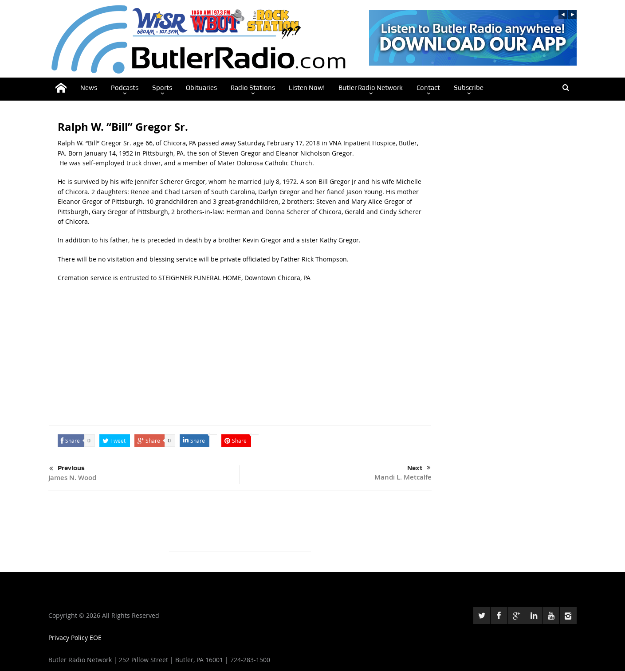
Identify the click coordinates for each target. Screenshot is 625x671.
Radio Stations (253, 88)
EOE (96, 637)
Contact (428, 88)
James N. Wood (72, 477)
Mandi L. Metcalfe (403, 477)
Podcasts (124, 88)
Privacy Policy (69, 637)
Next (419, 468)
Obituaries (201, 88)
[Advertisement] (240, 354)
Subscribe (468, 88)
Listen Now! (307, 88)
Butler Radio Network (370, 88)
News (88, 88)
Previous (67, 469)
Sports (162, 88)
